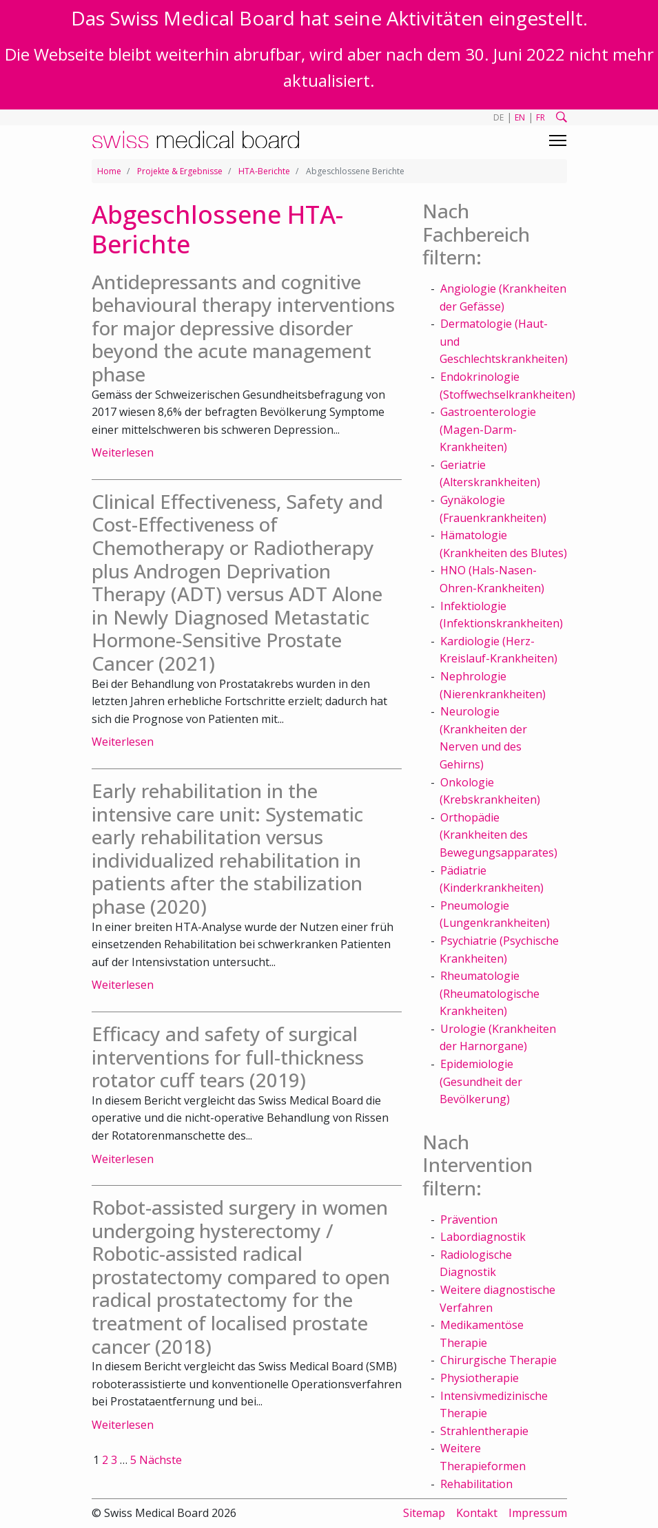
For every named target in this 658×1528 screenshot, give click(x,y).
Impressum (537, 1512)
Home (109, 171)
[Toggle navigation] (557, 140)
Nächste (160, 1459)
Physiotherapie (479, 1377)
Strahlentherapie (484, 1430)
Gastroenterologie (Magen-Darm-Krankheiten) (488, 429)
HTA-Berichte (264, 171)
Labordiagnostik (483, 1236)
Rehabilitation (476, 1484)
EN (520, 117)
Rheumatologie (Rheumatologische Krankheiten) (489, 993)
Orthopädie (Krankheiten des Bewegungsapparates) (498, 835)
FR (540, 117)
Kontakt (476, 1512)
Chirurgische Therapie (498, 1360)
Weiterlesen (123, 452)
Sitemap (424, 1512)
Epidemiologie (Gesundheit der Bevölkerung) (481, 1081)
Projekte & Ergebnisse (180, 171)
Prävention (468, 1219)
